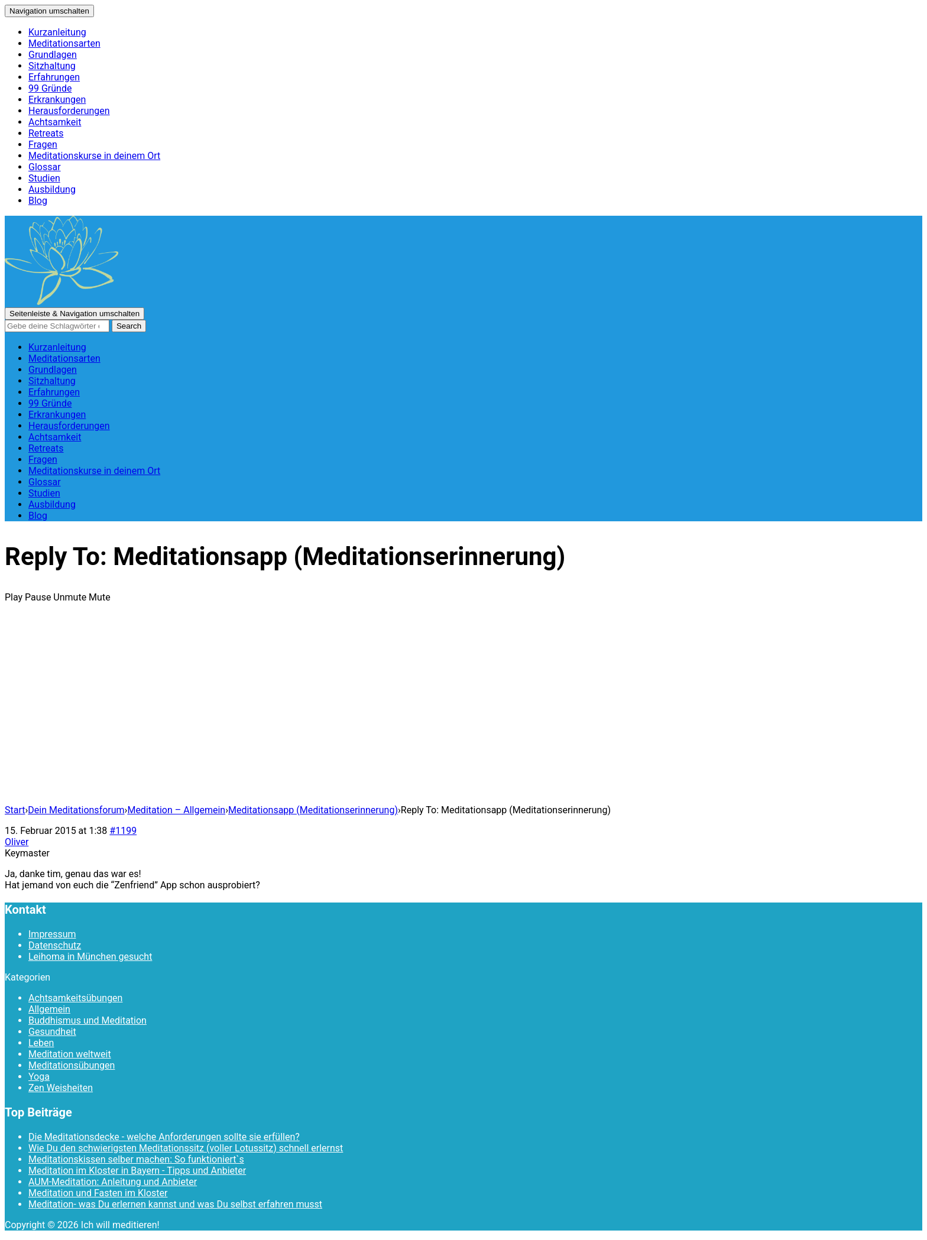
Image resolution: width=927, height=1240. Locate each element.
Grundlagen (52, 54)
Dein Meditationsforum (76, 810)
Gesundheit (52, 1031)
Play (13, 597)
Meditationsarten (64, 43)
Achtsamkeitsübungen (75, 998)
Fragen (42, 144)
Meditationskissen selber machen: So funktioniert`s (136, 1159)
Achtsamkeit (54, 122)
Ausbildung (52, 189)
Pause (38, 597)
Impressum (52, 934)
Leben (41, 1043)
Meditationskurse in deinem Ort (94, 155)
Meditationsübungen (71, 1065)
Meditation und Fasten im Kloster (97, 1193)
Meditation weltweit (69, 1054)
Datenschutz (54, 945)
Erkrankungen (57, 99)
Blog (37, 200)
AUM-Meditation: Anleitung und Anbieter (112, 1181)
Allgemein (49, 1009)
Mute (100, 597)
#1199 (123, 830)
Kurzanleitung (57, 32)
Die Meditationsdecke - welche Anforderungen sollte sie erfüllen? (164, 1136)
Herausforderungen (69, 110)
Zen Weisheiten (60, 1087)
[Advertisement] (463, 712)
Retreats (46, 133)
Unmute (69, 597)
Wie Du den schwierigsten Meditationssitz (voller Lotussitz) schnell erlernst (185, 1148)
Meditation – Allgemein (176, 810)
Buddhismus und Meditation (87, 1020)
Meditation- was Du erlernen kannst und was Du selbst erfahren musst (175, 1204)
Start (15, 810)
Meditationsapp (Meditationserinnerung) (313, 810)
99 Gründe (50, 88)
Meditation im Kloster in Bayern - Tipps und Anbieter (137, 1170)
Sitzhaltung (52, 66)
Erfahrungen (54, 77)
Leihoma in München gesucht (90, 956)
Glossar (44, 167)
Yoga (39, 1076)
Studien (44, 178)
